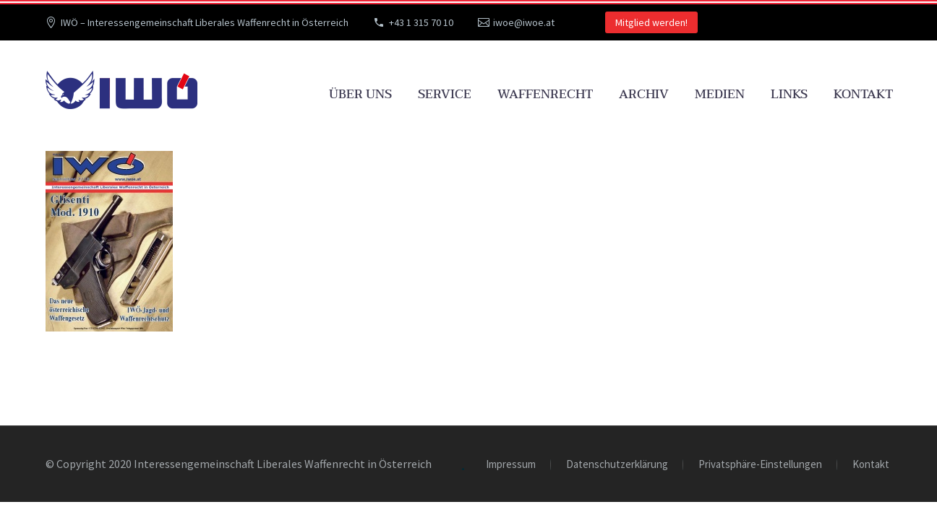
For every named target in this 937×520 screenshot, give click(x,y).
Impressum (511, 464)
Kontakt (863, 94)
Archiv (644, 94)
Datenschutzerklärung (617, 464)
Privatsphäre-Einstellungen (760, 464)
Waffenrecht (545, 94)
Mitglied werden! (651, 22)
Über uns (360, 94)
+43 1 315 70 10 (421, 22)
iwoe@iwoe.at (524, 22)
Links (789, 94)
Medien (720, 94)
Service (444, 94)
